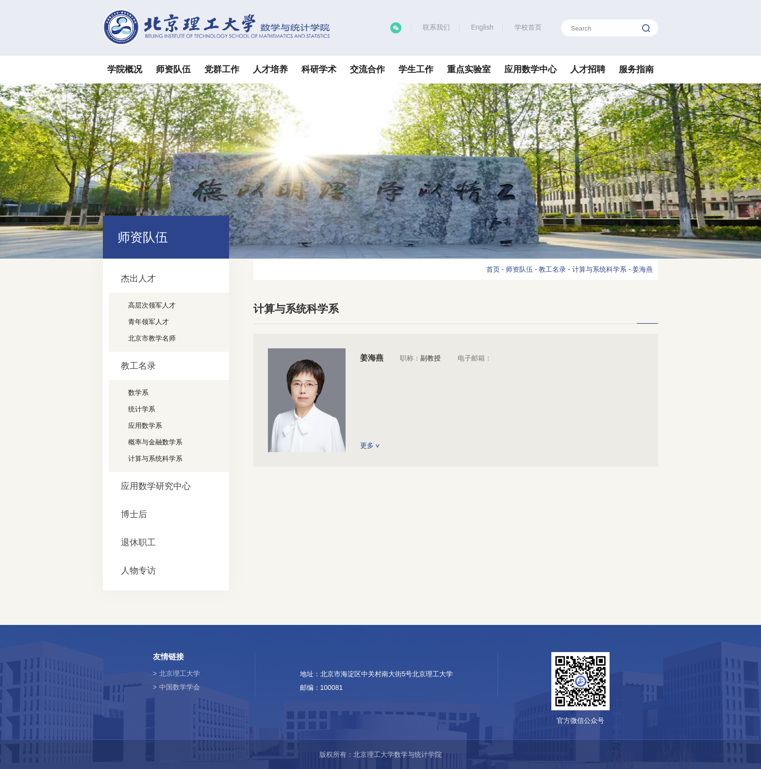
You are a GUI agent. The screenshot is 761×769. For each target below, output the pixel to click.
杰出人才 (138, 278)
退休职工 (138, 542)
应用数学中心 (530, 69)
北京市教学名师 (152, 338)
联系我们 (436, 27)
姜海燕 (642, 269)
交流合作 (367, 69)
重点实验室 (469, 69)
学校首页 (528, 27)
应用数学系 (145, 425)
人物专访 (138, 570)
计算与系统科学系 (155, 458)
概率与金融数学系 (155, 442)
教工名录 (138, 366)
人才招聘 (587, 69)
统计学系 (141, 409)
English (482, 27)
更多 (370, 445)
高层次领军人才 (152, 305)
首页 (493, 269)
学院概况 (124, 69)
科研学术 (318, 69)
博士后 (134, 514)
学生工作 (415, 69)
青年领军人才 (148, 322)
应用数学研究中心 (156, 486)
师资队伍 (173, 69)
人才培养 (270, 69)
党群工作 (221, 69)
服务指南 (636, 69)
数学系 (138, 392)
